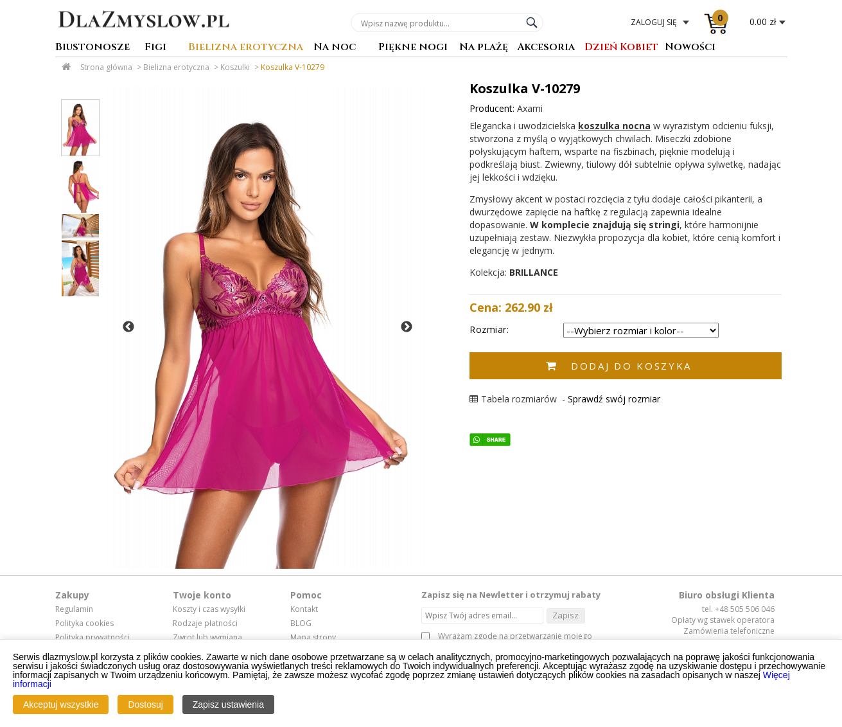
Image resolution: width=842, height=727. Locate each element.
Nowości (690, 48)
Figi (155, 48)
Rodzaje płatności (205, 623)
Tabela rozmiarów (513, 399)
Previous (128, 327)
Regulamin (74, 609)
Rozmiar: (489, 329)
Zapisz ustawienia (228, 704)
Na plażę (483, 48)
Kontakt (304, 609)
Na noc (334, 48)
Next (406, 327)
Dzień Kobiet (621, 48)
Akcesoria (546, 48)
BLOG (300, 623)
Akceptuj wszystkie (60, 704)
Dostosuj (145, 704)
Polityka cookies (84, 623)
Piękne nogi (413, 48)
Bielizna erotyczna (245, 48)
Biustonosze (92, 48)
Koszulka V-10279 (292, 67)
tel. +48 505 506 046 (738, 609)
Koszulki (235, 67)
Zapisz (565, 615)
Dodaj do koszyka (631, 365)
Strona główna (106, 67)
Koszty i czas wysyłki (209, 609)
